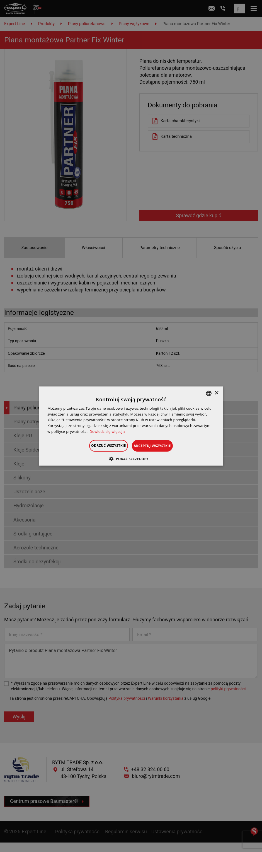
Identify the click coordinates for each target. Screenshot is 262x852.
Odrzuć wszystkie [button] (101, 445)
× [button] (216, 393)
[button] (130, 459)
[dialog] (131, 426)
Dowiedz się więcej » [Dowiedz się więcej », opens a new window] (107, 431)
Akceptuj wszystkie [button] (159, 445)
